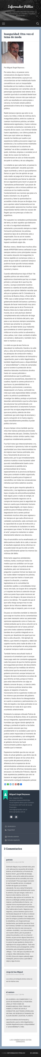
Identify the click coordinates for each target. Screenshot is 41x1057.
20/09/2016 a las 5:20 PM (15, 974)
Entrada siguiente (13, 840)
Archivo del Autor (11, 817)
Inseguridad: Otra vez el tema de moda (19, 35)
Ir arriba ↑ (34, 1053)
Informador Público (20, 6)
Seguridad (11, 830)
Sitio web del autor (16, 817)
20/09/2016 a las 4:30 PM (15, 862)
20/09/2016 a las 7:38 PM (15, 994)
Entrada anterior (13, 836)
